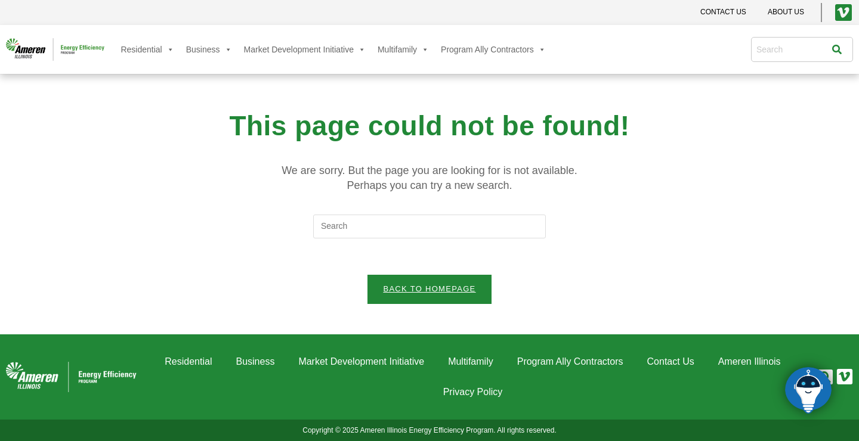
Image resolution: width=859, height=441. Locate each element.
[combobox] (794, 49)
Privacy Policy (473, 392)
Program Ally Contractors (493, 49)
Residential (147, 49)
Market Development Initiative (305, 49)
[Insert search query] (429, 226)
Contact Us (670, 361)
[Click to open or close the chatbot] (808, 390)
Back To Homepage (429, 288)
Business (209, 49)
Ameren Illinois (749, 361)
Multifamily (403, 49)
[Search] (840, 49)
